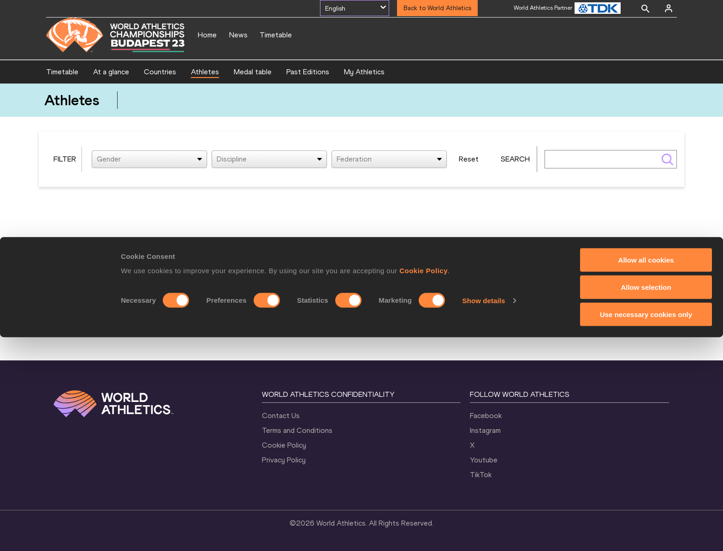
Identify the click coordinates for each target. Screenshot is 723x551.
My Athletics (364, 71)
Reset (469, 159)
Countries (160, 71)
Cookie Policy (423, 484)
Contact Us (281, 415)
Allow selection (646, 501)
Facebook (486, 415)
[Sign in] (668, 8)
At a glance (111, 71)
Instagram (485, 430)
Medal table (253, 71)
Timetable (276, 34)
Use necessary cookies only (646, 528)
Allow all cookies (646, 474)
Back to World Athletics (437, 8)
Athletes (205, 71)
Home (207, 34)
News (238, 34)
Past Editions (307, 71)
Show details (483, 514)
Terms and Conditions (297, 430)
